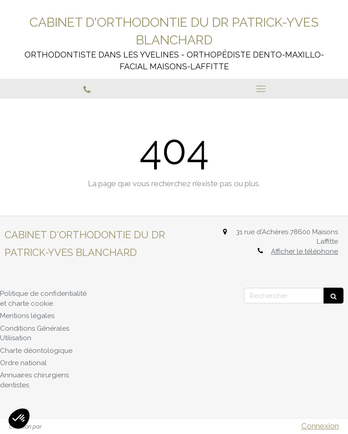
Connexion (320, 425)
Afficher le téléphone (304, 251)
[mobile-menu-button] (261, 89)
